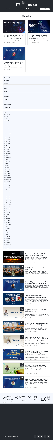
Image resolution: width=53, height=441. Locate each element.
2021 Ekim (7, 220)
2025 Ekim (7, 126)
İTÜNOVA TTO (7, 107)
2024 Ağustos (7, 153)
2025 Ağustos (7, 129)
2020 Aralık (7, 240)
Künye (22, 9)
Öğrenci (6, 83)
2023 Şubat (7, 189)
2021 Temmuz (7, 226)
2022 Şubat (7, 212)
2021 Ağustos (7, 224)
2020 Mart (6, 248)
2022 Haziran (7, 204)
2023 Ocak (7, 191)
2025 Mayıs (7, 135)
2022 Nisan (7, 208)
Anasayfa (5, 9)
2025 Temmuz (7, 131)
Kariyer (6, 93)
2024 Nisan (7, 161)
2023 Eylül (7, 175)
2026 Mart (7, 116)
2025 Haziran (7, 133)
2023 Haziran (7, 181)
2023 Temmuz (7, 179)
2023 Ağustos (7, 177)
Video (17, 9)
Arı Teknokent (7, 104)
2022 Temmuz (7, 202)
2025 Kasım (7, 124)
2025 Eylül (7, 128)
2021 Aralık (7, 216)
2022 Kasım (7, 194)
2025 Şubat (7, 141)
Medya (5, 88)
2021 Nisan (7, 232)
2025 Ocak (7, 143)
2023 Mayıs (7, 183)
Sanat (5, 91)
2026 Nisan (7, 114)
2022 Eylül (7, 198)
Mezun (5, 85)
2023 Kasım (7, 171)
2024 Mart (7, 163)
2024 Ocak (7, 167)
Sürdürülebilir (7, 102)
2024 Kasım (7, 147)
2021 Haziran (7, 228)
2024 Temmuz (7, 155)
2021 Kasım (7, 218)
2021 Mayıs (7, 230)
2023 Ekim (7, 173)
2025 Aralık (7, 122)
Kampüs (6, 99)
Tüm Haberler (7, 77)
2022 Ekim (7, 196)
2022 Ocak (7, 214)
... (32, 391)
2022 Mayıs (7, 206)
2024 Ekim (7, 149)
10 (30, 391)
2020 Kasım (7, 242)
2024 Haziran (7, 157)
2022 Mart (7, 210)
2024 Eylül (7, 151)
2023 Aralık (7, 169)
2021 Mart (7, 234)
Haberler (11, 9)
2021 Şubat (7, 236)
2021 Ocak (7, 238)
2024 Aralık (7, 145)
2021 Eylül (7, 222)
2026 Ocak (7, 120)
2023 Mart (7, 187)
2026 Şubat (7, 118)
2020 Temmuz (7, 244)
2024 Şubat (7, 165)
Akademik (6, 80)
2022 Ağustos (7, 200)
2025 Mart (7, 139)
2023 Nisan (7, 185)
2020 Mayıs (7, 246)
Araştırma (6, 96)
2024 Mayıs (7, 159)
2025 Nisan (7, 137)
